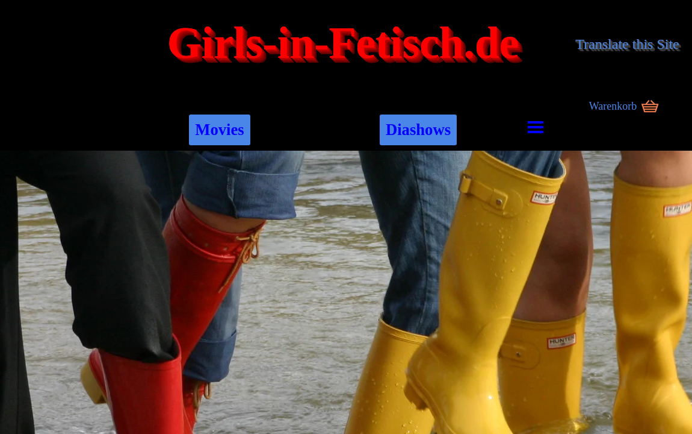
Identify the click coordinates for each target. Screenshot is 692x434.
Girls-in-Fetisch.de (343, 43)
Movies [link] (219, 130)
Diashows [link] (418, 130)
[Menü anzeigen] (536, 127)
